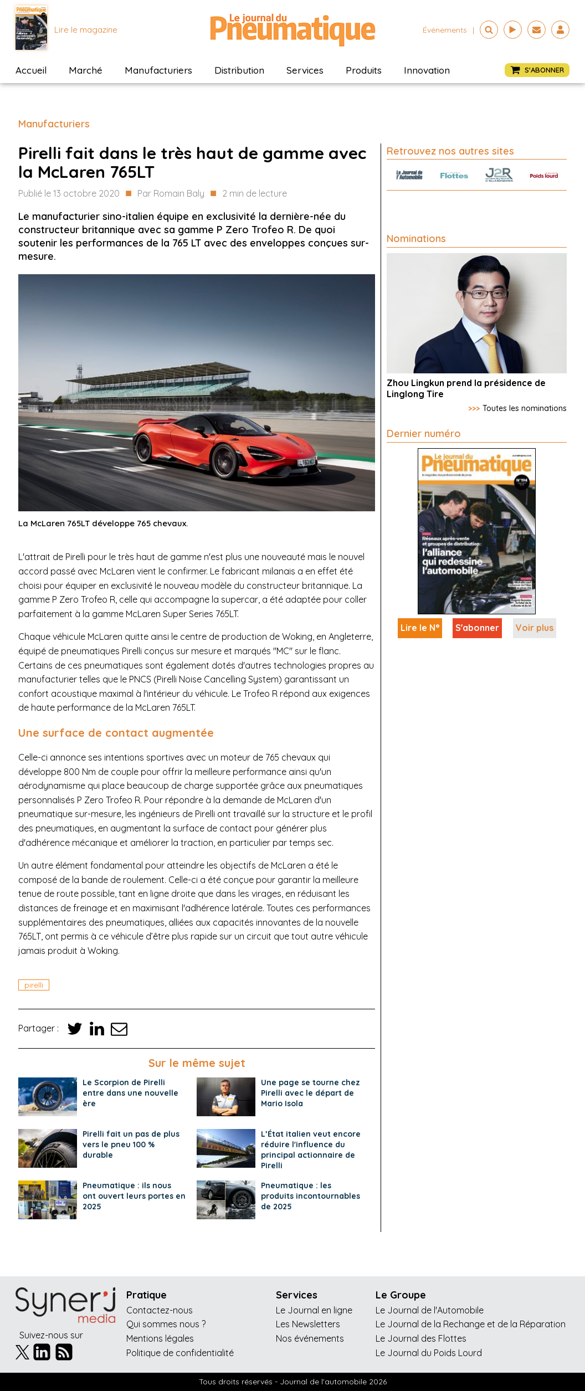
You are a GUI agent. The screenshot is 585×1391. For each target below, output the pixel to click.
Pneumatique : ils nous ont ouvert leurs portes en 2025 (134, 1196)
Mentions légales (160, 1338)
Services (305, 70)
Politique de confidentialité (180, 1352)
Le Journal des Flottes (421, 1338)
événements (445, 30)
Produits (364, 70)
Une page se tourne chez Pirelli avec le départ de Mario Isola (310, 1092)
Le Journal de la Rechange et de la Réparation (471, 1324)
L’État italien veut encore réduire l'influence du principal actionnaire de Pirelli (311, 1150)
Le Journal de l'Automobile (430, 1310)
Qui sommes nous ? (166, 1324)
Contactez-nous (159, 1310)
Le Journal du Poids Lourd (429, 1352)
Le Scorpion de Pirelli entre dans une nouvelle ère (130, 1092)
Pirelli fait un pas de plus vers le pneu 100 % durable (131, 1144)
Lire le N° (420, 627)
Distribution (239, 70)
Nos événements (310, 1338)
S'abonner (477, 627)
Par (170, 194)
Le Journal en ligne (314, 1310)
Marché (85, 70)
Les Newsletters (308, 1324)
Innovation (427, 70)
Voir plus (534, 627)
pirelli (33, 985)
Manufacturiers (158, 70)
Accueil (31, 70)
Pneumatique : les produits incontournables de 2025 (310, 1196)
